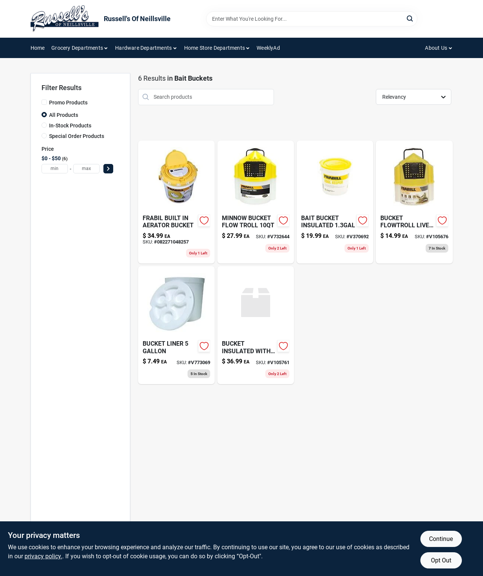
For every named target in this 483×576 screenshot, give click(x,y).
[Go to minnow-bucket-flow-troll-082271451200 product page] (255, 202)
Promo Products (68, 102)
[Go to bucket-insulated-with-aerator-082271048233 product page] (255, 325)
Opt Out (441, 560)
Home (38, 48)
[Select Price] (108, 168)
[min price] (55, 168)
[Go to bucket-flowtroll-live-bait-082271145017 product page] (414, 202)
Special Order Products (76, 136)
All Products (63, 115)
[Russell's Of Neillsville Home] (64, 18)
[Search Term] (311, 18)
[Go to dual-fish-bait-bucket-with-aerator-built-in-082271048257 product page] (176, 202)
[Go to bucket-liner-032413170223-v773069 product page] (176, 325)
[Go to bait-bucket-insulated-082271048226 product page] (335, 202)
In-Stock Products (70, 125)
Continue (441, 538)
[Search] (410, 18)
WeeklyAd (268, 48)
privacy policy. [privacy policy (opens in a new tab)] (43, 556)
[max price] (86, 168)
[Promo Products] (44, 102)
